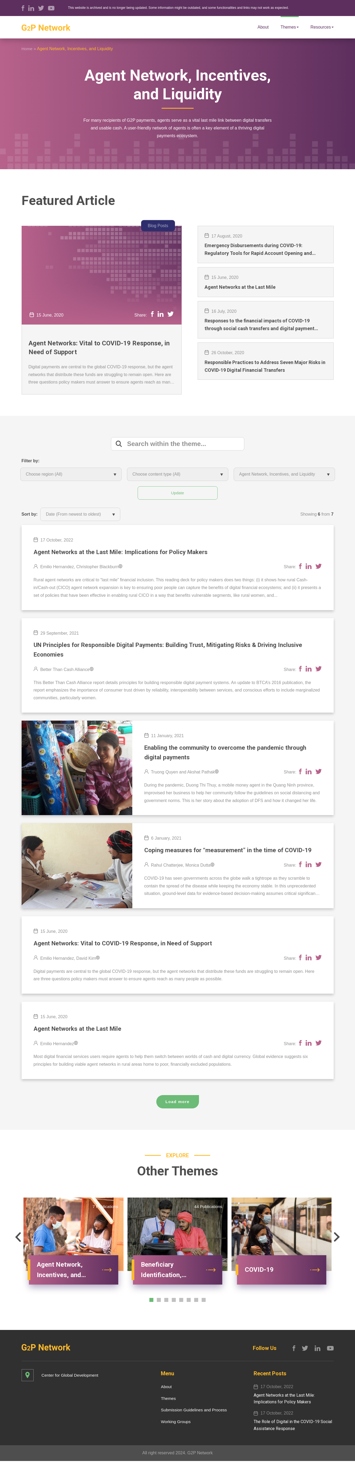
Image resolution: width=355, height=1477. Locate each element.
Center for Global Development (71, 1391)
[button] (15, 1253)
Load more (177, 1117)
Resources (321, 27)
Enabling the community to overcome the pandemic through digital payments (230, 755)
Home (27, 48)
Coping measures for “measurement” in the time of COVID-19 (229, 859)
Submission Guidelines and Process (192, 1426)
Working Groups (173, 1437)
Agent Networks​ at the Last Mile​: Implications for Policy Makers (127, 552)
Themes (290, 26)
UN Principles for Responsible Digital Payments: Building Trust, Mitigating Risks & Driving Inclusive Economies (177, 651)
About (263, 27)
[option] (74, 1261)
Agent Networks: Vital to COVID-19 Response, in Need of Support (99, 347)
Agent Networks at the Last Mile (81, 1044)
